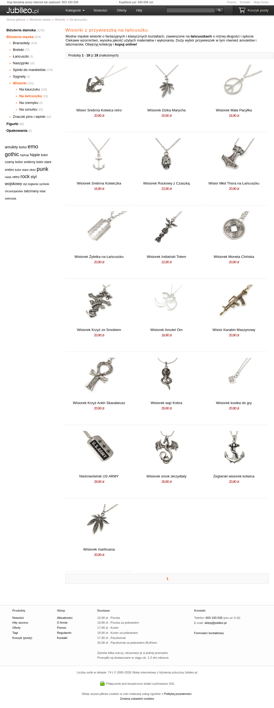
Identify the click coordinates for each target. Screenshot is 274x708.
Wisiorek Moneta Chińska (234, 257)
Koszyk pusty (258, 10)
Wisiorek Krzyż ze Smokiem (99, 330)
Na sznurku (28, 109)
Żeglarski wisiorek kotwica (233, 476)
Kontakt (245, 2)
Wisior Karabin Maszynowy (233, 330)
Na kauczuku (29, 89)
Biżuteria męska (20, 37)
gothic (12, 154)
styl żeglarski (30, 184)
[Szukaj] (190, 10)
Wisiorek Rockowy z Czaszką (166, 183)
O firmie (62, 622)
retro (16, 177)
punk (42, 169)
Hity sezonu (20, 622)
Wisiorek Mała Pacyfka (234, 110)
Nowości (100, 10)
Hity (139, 10)
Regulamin (64, 632)
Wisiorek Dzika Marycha (166, 110)
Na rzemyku (28, 103)
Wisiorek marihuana (99, 549)
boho (23, 147)
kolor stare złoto (25, 169)
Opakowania (17, 131)
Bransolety (21, 43)
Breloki (18, 50)
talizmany (31, 191)
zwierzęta (10, 198)
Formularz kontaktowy (209, 633)
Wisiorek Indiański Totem (166, 257)
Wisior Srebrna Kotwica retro (99, 110)
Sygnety (19, 76)
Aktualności (65, 617)
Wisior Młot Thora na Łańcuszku (233, 183)
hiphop (24, 155)
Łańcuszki (21, 56)
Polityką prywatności (178, 693)
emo (33, 146)
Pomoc (231, 2)
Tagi (15, 632)
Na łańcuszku (30, 96)
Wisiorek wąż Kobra (166, 403)
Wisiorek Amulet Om (166, 330)
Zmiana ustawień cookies (137, 698)
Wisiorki (20, 83)
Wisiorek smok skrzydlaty (166, 476)
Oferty (121, 10)
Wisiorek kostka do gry (234, 403)
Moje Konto (261, 2)
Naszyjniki (21, 63)
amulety (11, 147)
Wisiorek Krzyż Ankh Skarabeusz (99, 403)
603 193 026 (214, 617)
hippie (35, 155)
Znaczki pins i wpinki (29, 117)
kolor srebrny (25, 162)
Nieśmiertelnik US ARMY (99, 476)
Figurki (12, 124)
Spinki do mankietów (29, 70)
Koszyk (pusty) (22, 637)
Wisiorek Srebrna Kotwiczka (99, 183)
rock (25, 176)
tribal (42, 191)
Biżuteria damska (21, 30)
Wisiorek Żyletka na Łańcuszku (99, 257)
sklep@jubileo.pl (215, 622)
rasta (8, 177)
